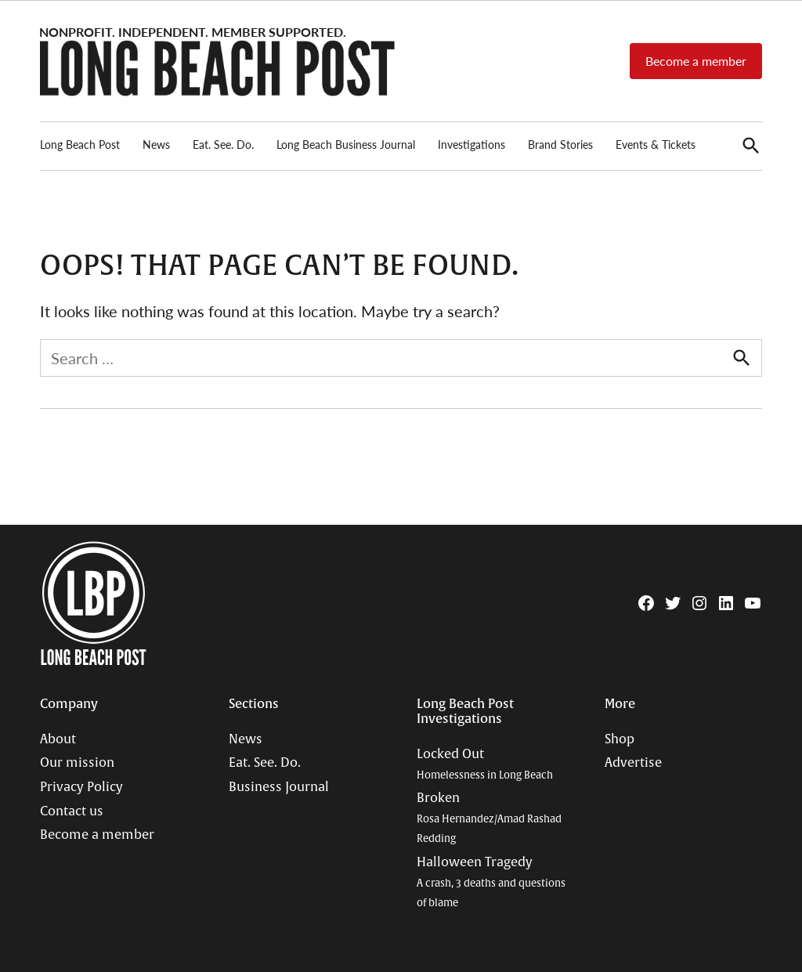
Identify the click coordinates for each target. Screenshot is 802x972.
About (58, 739)
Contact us (71, 811)
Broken (489, 817)
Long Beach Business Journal (345, 144)
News (156, 144)
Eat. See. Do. (223, 144)
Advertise (633, 763)
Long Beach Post (80, 144)
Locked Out (485, 764)
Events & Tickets (655, 144)
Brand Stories (560, 144)
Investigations (471, 144)
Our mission (77, 763)
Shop (619, 739)
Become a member (695, 61)
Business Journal (279, 787)
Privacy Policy (81, 787)
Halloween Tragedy (491, 882)
